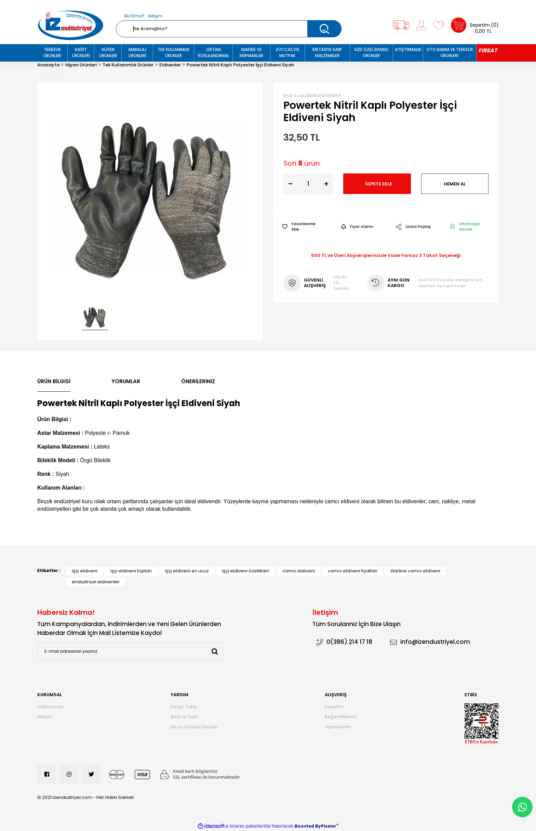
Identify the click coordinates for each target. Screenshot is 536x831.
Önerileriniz (198, 381)
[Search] (228, 28)
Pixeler (328, 826)
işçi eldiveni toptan (131, 571)
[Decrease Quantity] (290, 183)
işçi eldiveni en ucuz (187, 571)
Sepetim (334, 706)
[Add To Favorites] (301, 226)
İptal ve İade (184, 716)
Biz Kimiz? (134, 16)
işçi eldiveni (84, 571)
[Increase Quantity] (326, 183)
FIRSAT (487, 50)
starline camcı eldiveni (415, 571)
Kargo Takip (184, 706)
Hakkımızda (50, 706)
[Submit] (214, 651)
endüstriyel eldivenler (96, 582)
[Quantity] (308, 183)
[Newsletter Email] (130, 651)
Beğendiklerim (341, 716)
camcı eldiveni (298, 571)
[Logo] (70, 25)
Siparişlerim (338, 727)
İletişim (155, 16)
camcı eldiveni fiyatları (352, 571)
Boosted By (308, 826)
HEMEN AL (455, 184)
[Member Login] (421, 25)
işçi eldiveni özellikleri (245, 571)
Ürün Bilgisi (53, 381)
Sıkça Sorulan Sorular (194, 727)
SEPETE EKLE (378, 184)
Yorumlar (125, 381)
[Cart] (475, 25)
